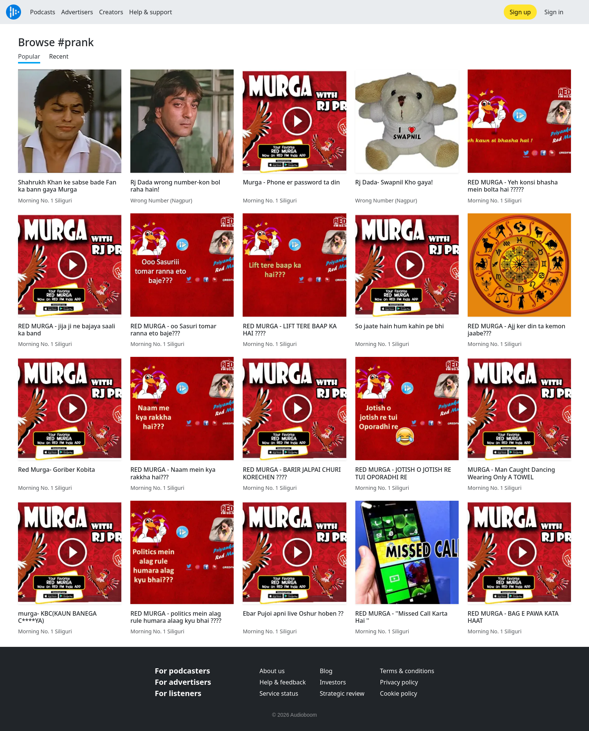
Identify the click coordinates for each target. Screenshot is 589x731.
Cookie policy (398, 693)
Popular (29, 56)
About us (272, 671)
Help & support (150, 12)
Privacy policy (399, 682)
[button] (576, 12)
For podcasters (182, 671)
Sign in (553, 12)
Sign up (520, 12)
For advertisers (183, 682)
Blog (326, 671)
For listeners (178, 693)
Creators (111, 12)
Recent (58, 56)
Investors (333, 682)
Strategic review (342, 693)
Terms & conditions (407, 671)
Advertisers (77, 12)
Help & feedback (283, 682)
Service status (279, 693)
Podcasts (42, 12)
